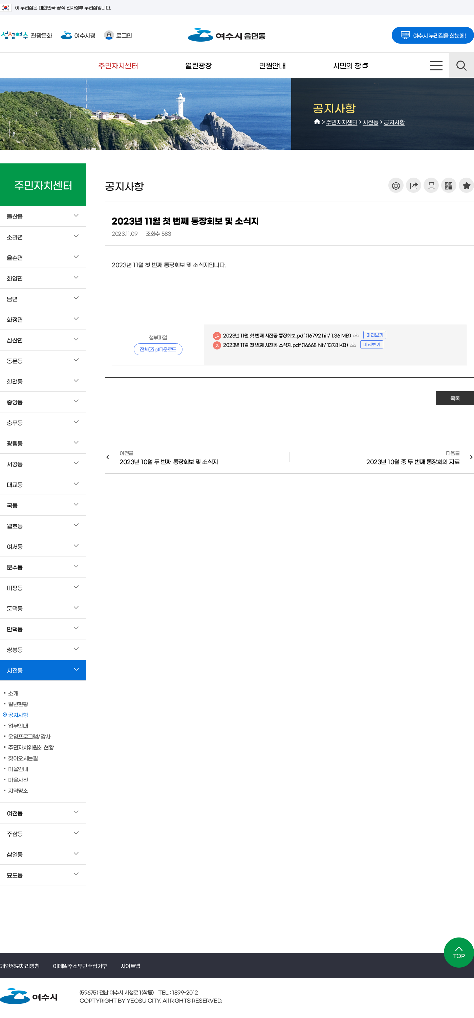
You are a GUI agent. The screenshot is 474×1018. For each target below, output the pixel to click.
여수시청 (78, 35)
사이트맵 (436, 65)
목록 (454, 398)
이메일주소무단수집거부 (80, 965)
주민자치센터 (118, 65)
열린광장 (198, 65)
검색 (461, 65)
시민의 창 (338, 70)
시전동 (371, 122)
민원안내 (272, 65)
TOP (459, 952)
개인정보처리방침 (19, 965)
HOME (317, 121)
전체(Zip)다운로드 (158, 349)
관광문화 (26, 35)
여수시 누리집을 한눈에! (433, 33)
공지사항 (394, 122)
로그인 (118, 35)
